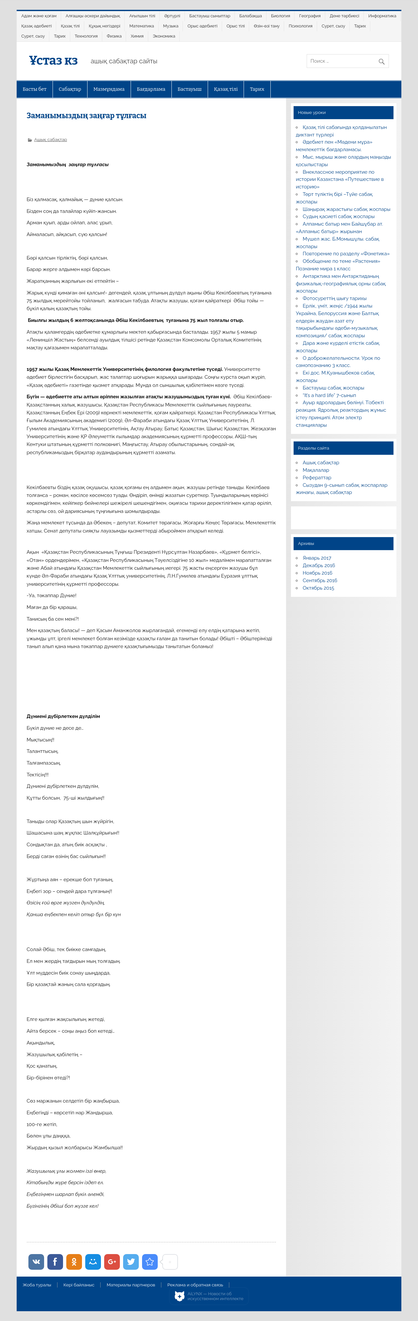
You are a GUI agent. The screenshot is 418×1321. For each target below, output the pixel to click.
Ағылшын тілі (142, 15)
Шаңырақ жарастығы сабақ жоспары (346, 209)
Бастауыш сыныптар (209, 15)
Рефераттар (317, 478)
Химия (137, 36)
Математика (141, 26)
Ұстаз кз (53, 60)
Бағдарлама (151, 89)
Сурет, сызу (333, 26)
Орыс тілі (236, 26)
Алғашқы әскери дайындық (93, 15)
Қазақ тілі (70, 26)
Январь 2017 (317, 558)
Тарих (360, 26)
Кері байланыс (78, 1285)
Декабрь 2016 (319, 565)
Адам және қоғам (38, 15)
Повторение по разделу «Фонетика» (346, 254)
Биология (280, 15)
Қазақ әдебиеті (36, 26)
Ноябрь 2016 (317, 573)
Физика (114, 36)
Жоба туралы (37, 1285)
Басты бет (34, 89)
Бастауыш (190, 89)
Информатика (382, 15)
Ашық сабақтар (50, 139)
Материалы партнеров (131, 1285)
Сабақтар (70, 89)
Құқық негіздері (104, 26)
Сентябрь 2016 (320, 580)
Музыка (171, 26)
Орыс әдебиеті (202, 26)
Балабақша (250, 15)
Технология (86, 36)
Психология (301, 26)
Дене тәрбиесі (344, 15)
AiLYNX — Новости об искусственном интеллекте (216, 1296)
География (310, 15)
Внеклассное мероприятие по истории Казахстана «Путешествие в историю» (340, 179)
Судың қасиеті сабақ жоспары (339, 216)
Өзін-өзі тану (267, 26)
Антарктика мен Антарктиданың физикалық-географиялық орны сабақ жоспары (341, 283)
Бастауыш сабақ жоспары (333, 388)
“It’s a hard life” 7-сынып (329, 395)
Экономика (164, 36)
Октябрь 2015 (318, 588)
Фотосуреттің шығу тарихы (335, 298)
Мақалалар (316, 470)
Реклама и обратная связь (195, 1285)
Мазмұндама (109, 89)
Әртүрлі (172, 15)
